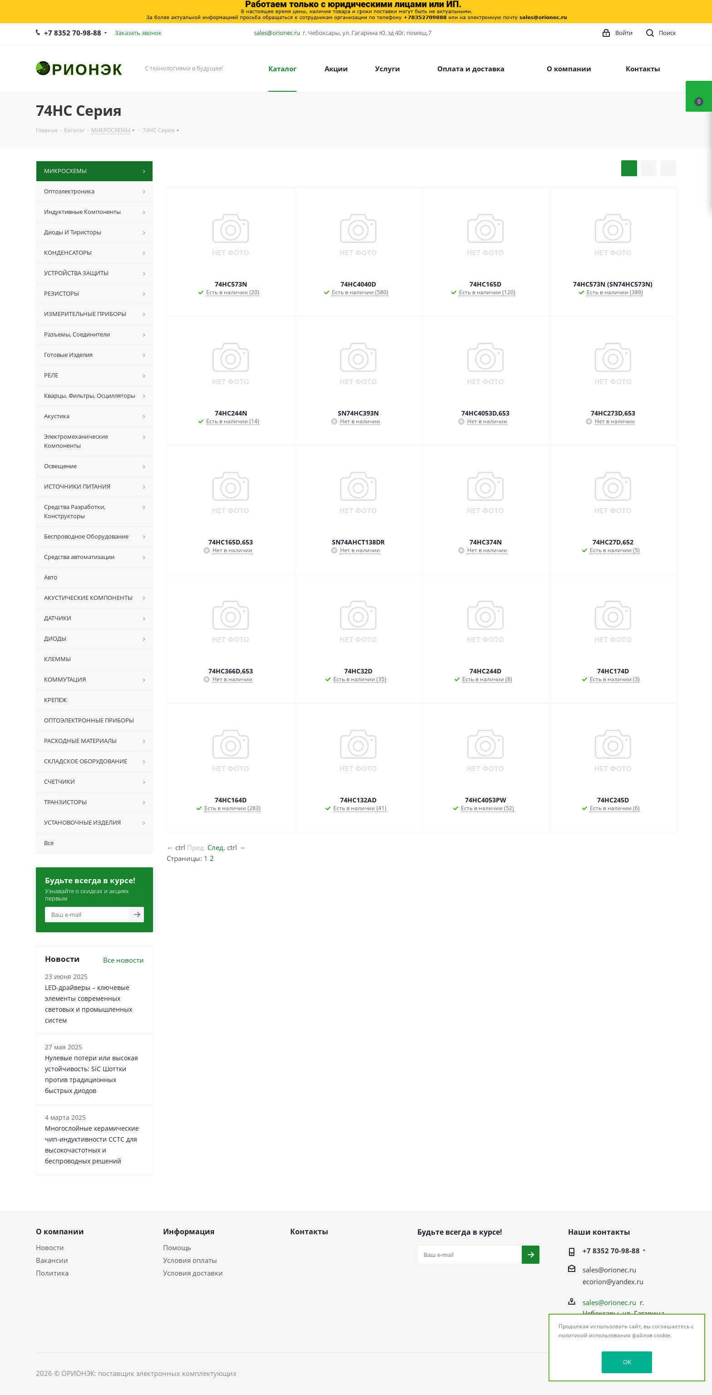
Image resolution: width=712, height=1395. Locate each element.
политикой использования (595, 1335)
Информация (188, 1232)
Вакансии (52, 1260)
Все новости (123, 960)
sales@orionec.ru (277, 33)
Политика (52, 1272)
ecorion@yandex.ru (613, 1281)
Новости (50, 1247)
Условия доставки (193, 1272)
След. (216, 847)
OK (627, 1362)
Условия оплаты (190, 1260)
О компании (60, 1232)
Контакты (309, 1232)
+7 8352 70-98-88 (72, 32)
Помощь (177, 1247)
